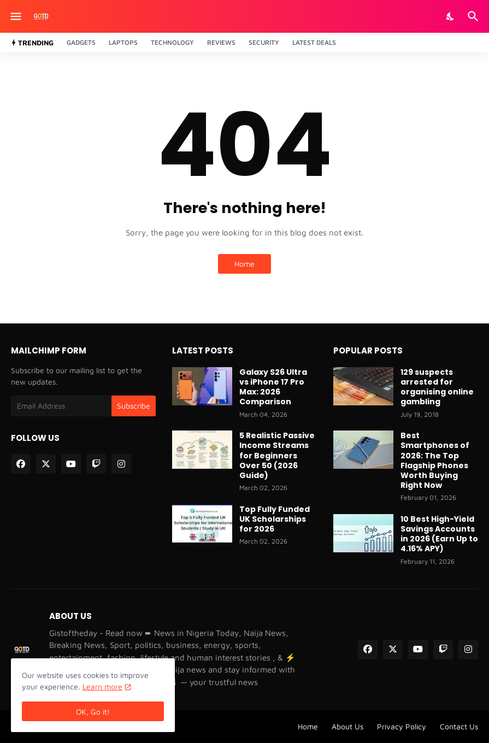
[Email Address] (61, 406)
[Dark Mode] (451, 16)
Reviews (221, 42)
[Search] (474, 16)
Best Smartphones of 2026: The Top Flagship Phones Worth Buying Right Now (434, 460)
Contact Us (459, 726)
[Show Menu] (15, 16)
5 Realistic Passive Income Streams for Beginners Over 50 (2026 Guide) (277, 455)
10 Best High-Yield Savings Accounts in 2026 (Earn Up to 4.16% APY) (439, 534)
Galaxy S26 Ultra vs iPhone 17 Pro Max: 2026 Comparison (273, 387)
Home (244, 263)
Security (264, 42)
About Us (347, 726)
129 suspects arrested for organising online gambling (437, 387)
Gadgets (81, 42)
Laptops (123, 42)
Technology (172, 42)
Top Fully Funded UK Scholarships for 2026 (274, 519)
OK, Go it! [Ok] (93, 711)
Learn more (102, 686)
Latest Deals (314, 42)
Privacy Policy (401, 726)
